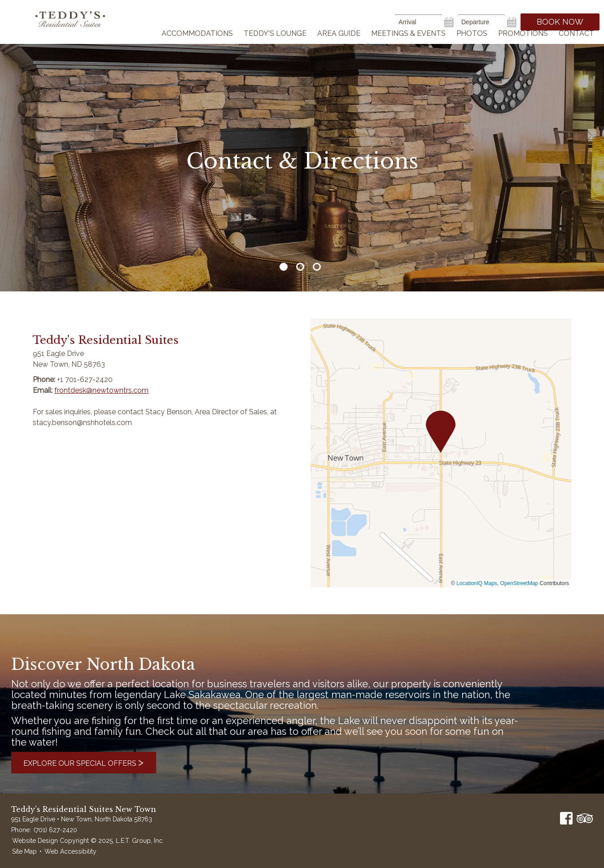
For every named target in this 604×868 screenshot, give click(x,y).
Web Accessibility (70, 851)
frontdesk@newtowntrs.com (101, 390)
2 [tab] (300, 267)
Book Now (560, 21)
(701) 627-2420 (55, 829)
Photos (471, 45)
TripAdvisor (585, 818)
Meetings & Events (408, 45)
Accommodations (197, 45)
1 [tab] (284, 267)
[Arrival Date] (418, 22)
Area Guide (338, 45)
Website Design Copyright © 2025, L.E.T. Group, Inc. (88, 840)
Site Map (24, 851)
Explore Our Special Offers (93, 762)
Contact (576, 45)
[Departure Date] (481, 22)
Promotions (523, 45)
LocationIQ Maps (476, 583)
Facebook (566, 818)
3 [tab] (317, 267)
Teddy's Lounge (275, 45)
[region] (441, 452)
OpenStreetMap (519, 583)
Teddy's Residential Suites (77, 27)
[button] (440, 432)
